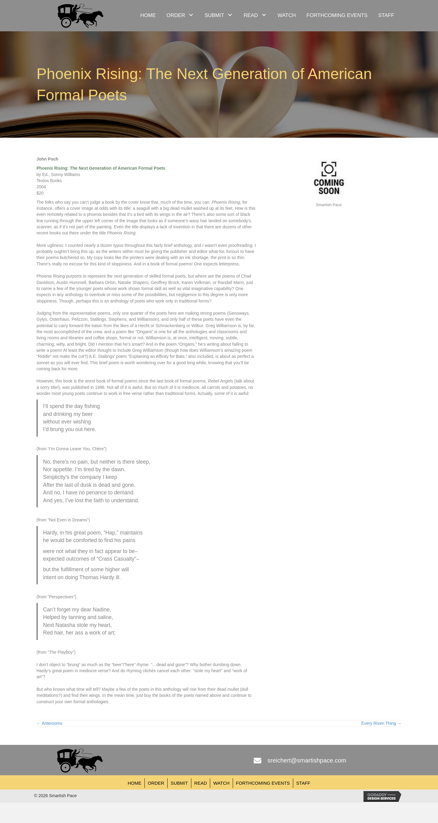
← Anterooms (49, 723)
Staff (303, 783)
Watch (221, 783)
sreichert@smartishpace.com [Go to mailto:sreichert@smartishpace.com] (306, 760)
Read (200, 783)
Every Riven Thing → (381, 723)
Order (156, 783)
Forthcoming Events (263, 783)
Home (134, 783)
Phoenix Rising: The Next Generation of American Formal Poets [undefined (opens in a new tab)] (100, 168)
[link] (148, 14)
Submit (179, 783)
